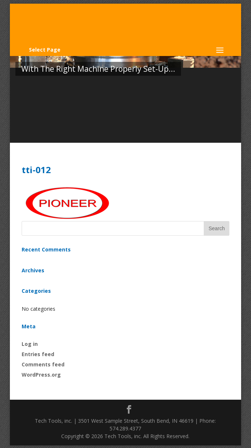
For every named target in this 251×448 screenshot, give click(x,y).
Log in (30, 343)
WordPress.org (41, 374)
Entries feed (38, 354)
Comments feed (43, 364)
